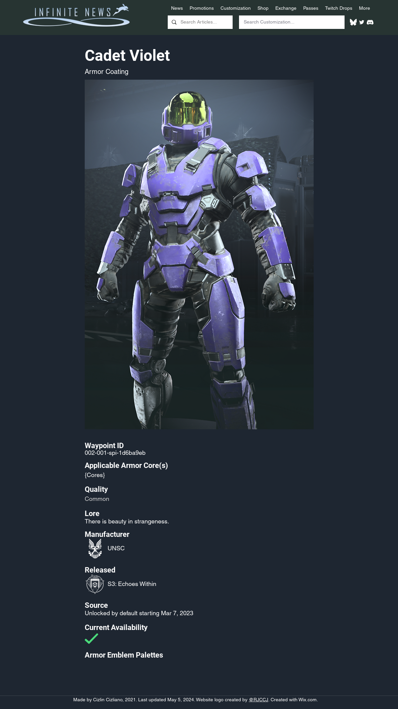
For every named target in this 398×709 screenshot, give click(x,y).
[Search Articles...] (199, 22)
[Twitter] (361, 22)
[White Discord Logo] (370, 22)
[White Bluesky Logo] (353, 22)
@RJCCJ (258, 699)
